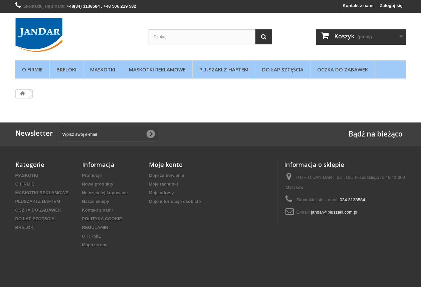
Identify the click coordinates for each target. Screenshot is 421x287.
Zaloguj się (391, 5)
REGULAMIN (95, 227)
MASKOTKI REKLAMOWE (157, 69)
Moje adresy (161, 192)
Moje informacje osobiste (175, 201)
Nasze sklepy (96, 201)
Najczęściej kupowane (105, 192)
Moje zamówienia (166, 175)
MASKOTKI (102, 69)
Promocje (92, 175)
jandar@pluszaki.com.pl (334, 212)
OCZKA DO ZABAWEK (342, 69)
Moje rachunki (163, 184)
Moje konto (166, 165)
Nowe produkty (98, 184)
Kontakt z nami (358, 5)
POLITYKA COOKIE (102, 218)
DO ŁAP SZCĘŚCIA (282, 69)
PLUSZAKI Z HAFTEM (223, 69)
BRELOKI (66, 69)
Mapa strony (95, 244)
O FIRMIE (32, 69)
